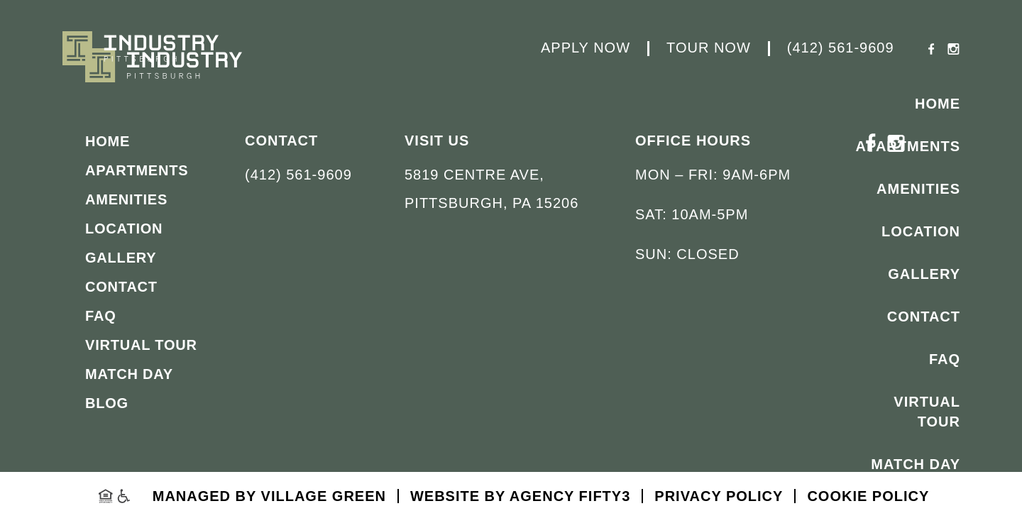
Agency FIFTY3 (570, 496)
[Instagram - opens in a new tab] (953, 51)
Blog (938, 507)
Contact (923, 316)
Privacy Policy (718, 496)
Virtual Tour (927, 411)
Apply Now (585, 48)
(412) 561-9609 (840, 48)
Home (937, 103)
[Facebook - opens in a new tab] (931, 51)
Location (920, 231)
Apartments (908, 146)
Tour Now (708, 48)
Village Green (323, 496)
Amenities (918, 189)
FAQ (944, 359)
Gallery (924, 274)
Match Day (915, 464)
